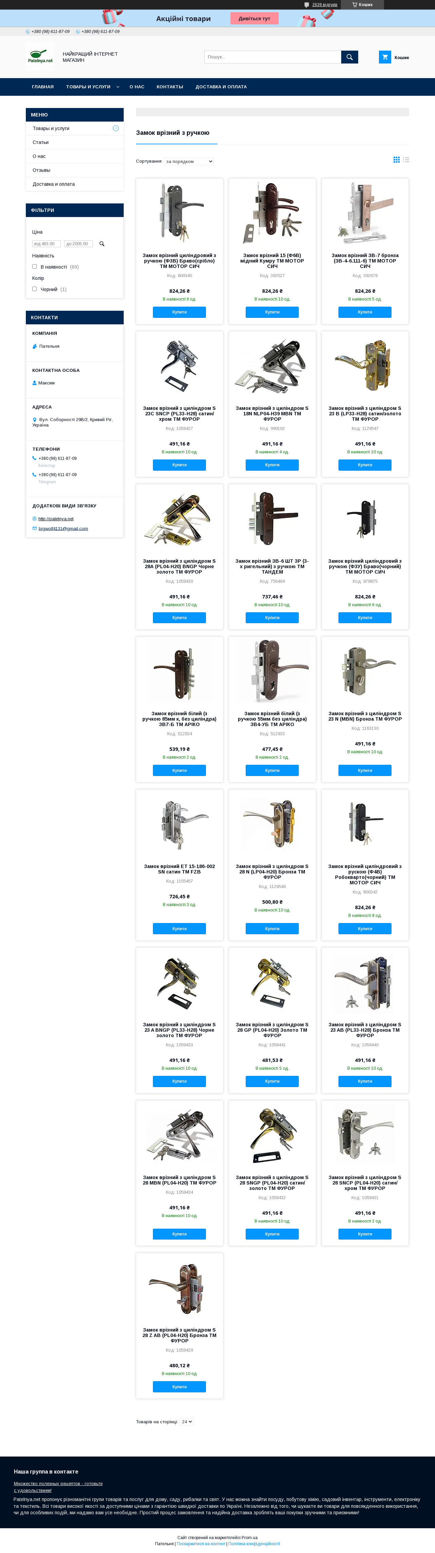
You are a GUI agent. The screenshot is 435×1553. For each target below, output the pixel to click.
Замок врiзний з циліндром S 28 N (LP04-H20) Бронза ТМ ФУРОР (272, 872)
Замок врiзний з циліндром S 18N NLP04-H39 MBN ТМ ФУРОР (272, 413)
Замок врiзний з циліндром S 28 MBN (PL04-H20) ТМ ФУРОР (179, 1180)
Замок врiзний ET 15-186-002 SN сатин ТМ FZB (179, 869)
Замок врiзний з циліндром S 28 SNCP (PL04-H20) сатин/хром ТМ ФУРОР (365, 1183)
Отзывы (41, 170)
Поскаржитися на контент (201, 1543)
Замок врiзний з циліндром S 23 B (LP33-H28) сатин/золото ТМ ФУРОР (365, 413)
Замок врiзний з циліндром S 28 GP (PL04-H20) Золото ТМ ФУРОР (272, 1030)
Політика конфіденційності (254, 1543)
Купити (179, 312)
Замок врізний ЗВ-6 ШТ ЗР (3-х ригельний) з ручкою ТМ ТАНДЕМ (272, 566)
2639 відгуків (324, 4)
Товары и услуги (88, 86)
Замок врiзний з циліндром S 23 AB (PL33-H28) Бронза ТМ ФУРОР (365, 1030)
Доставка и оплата (221, 86)
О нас (136, 86)
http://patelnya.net (55, 518)
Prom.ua (250, 1537)
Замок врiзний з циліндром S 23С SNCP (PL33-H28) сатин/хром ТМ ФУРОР (179, 413)
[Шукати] (349, 57)
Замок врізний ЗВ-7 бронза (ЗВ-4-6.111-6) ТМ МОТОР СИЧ (365, 261)
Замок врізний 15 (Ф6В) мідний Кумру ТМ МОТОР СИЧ (272, 261)
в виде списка (406, 161)
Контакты (170, 86)
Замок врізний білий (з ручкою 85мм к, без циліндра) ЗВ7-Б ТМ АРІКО (179, 719)
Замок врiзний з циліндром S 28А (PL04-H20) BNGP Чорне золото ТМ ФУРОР (179, 566)
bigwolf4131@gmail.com (63, 528)
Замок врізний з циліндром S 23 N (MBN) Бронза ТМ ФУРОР (365, 716)
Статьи (41, 142)
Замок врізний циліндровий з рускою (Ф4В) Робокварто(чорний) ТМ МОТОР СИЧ (365, 874)
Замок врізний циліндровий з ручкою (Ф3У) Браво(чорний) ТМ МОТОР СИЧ (365, 566)
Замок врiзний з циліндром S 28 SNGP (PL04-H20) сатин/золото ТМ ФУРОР (272, 1183)
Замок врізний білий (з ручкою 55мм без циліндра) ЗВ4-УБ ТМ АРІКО (272, 719)
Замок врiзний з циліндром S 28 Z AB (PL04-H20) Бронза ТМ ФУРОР (179, 1335)
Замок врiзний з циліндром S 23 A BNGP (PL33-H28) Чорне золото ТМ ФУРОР (179, 1030)
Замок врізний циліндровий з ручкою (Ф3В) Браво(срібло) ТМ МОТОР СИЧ (179, 261)
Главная (43, 86)
